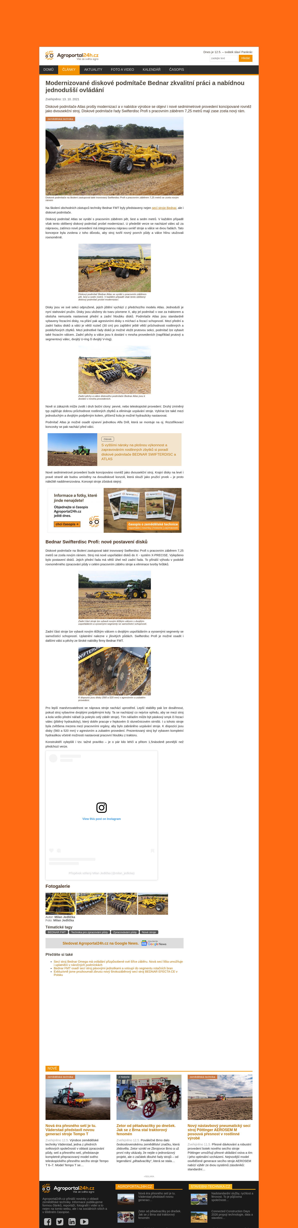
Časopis (176, 69)
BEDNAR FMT (57, 932)
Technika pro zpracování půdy (89, 932)
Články (69, 69)
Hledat (246, 58)
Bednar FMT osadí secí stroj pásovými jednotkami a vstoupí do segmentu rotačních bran (113, 968)
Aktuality (93, 69)
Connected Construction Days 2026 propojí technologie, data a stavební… (232, 1214)
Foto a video (122, 69)
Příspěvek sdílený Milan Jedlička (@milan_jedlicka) (102, 873)
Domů (48, 69)
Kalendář (152, 69)
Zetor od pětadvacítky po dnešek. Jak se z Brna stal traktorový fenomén (159, 1214)
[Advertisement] (115, 1021)
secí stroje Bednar (164, 208)
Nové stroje (149, 932)
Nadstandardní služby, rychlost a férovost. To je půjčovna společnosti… (232, 1197)
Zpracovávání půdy (125, 932)
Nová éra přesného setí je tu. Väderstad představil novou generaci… (156, 1197)
